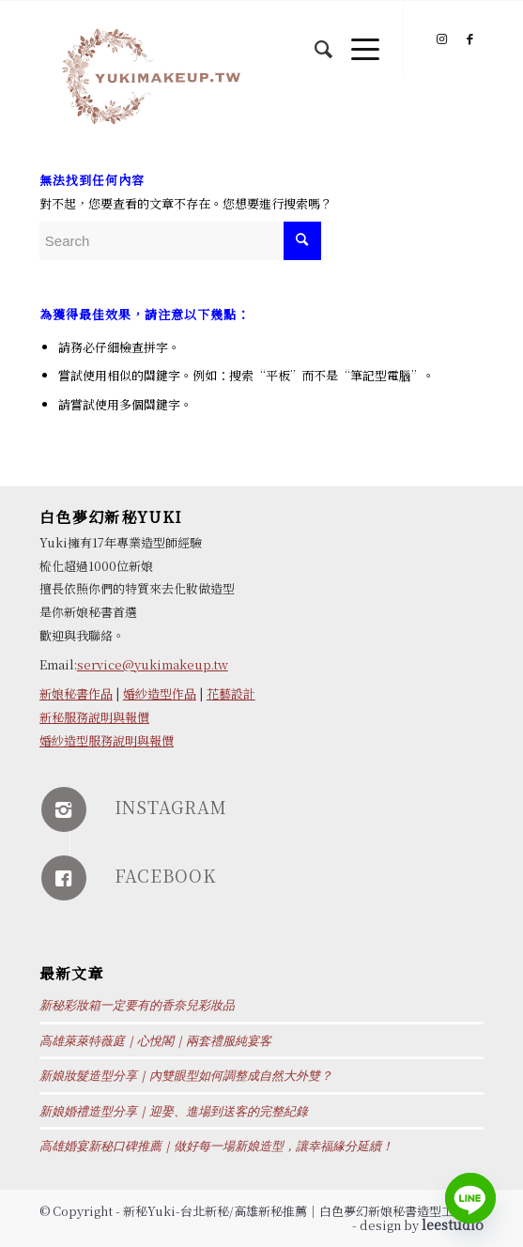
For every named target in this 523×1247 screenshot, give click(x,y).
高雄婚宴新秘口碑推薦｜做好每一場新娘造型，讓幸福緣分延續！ (216, 1146)
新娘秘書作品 (76, 693)
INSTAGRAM (171, 806)
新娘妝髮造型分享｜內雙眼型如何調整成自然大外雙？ (185, 1076)
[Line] (470, 1198)
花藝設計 (231, 693)
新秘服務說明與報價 (94, 717)
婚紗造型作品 (159, 693)
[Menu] (355, 38)
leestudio (453, 1224)
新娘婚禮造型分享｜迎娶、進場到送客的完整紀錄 (173, 1111)
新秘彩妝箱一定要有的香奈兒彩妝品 (137, 1005)
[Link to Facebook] (469, 39)
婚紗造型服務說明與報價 (106, 740)
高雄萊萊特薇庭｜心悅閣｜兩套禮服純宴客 (155, 1041)
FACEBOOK (165, 875)
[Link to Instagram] (441, 39)
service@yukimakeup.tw (152, 664)
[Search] (314, 38)
